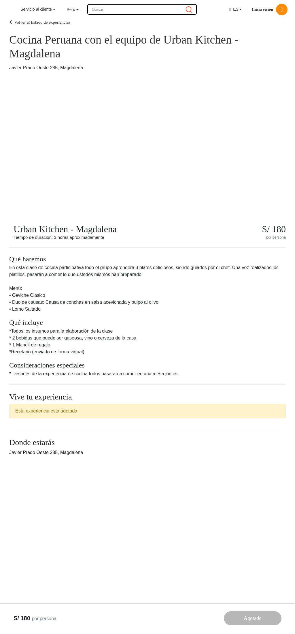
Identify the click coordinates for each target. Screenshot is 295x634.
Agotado (253, 618)
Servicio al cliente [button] (36, 9)
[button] (73, 9)
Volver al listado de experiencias (39, 22)
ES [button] (234, 9)
